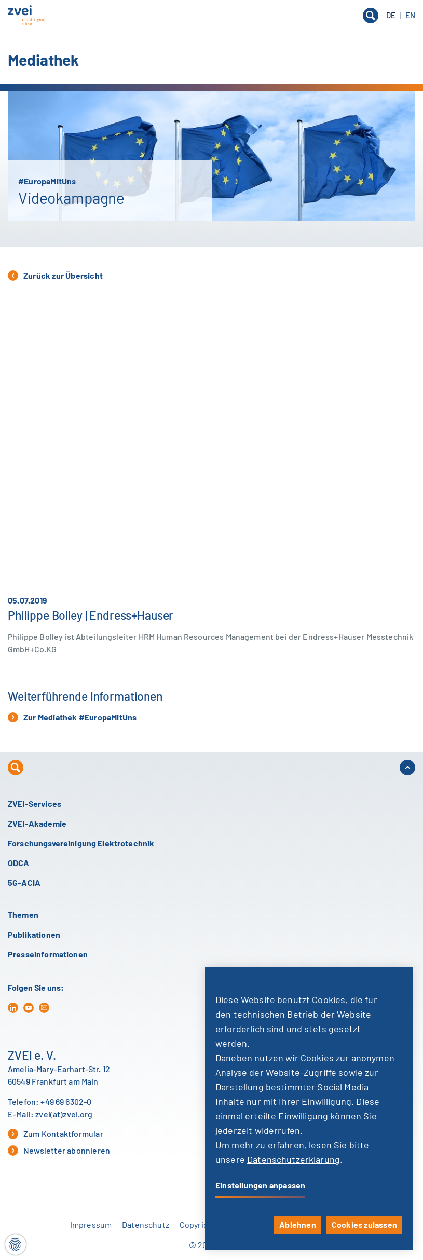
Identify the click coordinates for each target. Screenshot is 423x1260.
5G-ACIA (24, 883)
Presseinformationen (48, 955)
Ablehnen (297, 1225)
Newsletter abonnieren (59, 1150)
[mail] (44, 1008)
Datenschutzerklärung (293, 1160)
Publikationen (34, 935)
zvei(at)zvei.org (63, 1115)
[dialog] (309, 1108)
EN (410, 16)
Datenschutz (145, 1225)
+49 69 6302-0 (65, 1102)
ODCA (19, 863)
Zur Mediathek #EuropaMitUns (72, 717)
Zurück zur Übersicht (55, 275)
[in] (13, 1008)
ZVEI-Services (34, 804)
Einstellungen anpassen (260, 1186)
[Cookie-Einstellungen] (15, 1244)
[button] (212, 15)
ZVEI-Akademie (37, 824)
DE (391, 16)
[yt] (28, 1008)
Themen (23, 915)
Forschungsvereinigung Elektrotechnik (81, 844)
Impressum (91, 1225)
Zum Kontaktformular (55, 1134)
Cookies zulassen (364, 1225)
